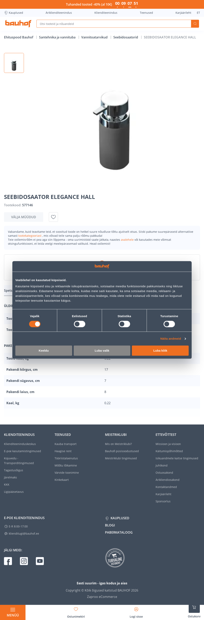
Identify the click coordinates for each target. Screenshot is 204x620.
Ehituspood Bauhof (19, 37)
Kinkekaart (62, 480)
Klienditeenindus (105, 13)
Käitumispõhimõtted (169, 451)
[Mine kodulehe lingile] (18, 24)
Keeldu (44, 350)
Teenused (146, 13)
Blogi (110, 525)
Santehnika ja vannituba (57, 37)
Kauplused (13, 13)
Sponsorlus (163, 501)
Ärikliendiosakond (167, 480)
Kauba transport (65, 444)
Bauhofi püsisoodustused (122, 451)
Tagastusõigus (13, 470)
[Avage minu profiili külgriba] (136, 611)
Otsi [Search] (195, 23)
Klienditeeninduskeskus (20, 444)
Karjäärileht (183, 13)
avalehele (127, 240)
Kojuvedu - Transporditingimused (19, 460)
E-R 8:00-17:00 (18, 526)
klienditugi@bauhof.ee (24, 533)
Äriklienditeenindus (59, 13)
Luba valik (102, 350)
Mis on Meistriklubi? (118, 444)
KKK (6, 484)
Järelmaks (10, 477)
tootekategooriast (30, 236)
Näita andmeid (170, 338)
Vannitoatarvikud (94, 37)
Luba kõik (160, 350)
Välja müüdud (23, 217)
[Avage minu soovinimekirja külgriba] (76, 611)
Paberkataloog (119, 532)
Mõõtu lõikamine (66, 465)
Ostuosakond (164, 472)
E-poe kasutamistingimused (22, 451)
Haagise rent (63, 451)
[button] (14, 63)
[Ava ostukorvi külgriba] (194, 610)
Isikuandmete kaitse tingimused (177, 458)
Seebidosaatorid (126, 37)
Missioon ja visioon (168, 444)
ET (198, 13)
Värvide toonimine (67, 472)
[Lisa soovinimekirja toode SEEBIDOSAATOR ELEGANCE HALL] (53, 217)
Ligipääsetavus (14, 492)
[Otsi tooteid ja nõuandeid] (113, 24)
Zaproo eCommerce (102, 597)
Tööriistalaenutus (66, 458)
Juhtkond (162, 465)
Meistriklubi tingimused (121, 458)
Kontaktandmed (166, 487)
